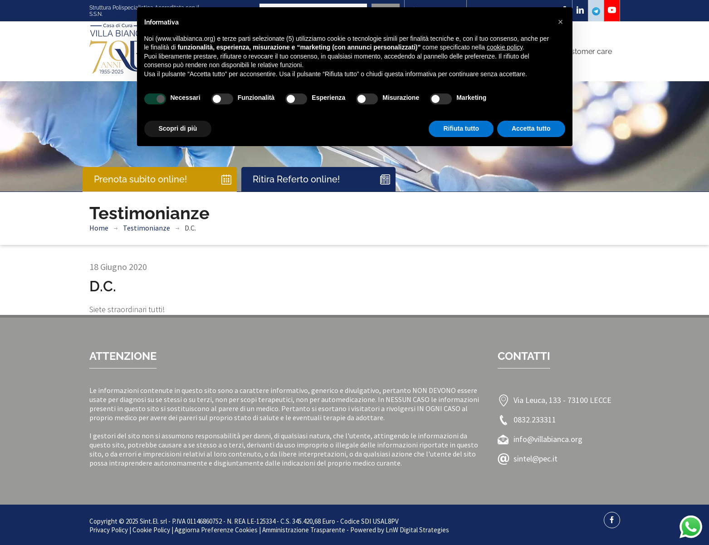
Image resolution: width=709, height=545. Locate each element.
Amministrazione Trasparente (303, 529)
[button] (560, 22)
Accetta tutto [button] (531, 128)
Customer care (587, 51)
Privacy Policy (108, 529)
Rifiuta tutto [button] (461, 128)
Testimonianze (146, 227)
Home (98, 227)
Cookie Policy (151, 529)
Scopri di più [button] (178, 128)
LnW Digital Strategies (417, 529)
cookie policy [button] (505, 47)
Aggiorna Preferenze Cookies (216, 529)
